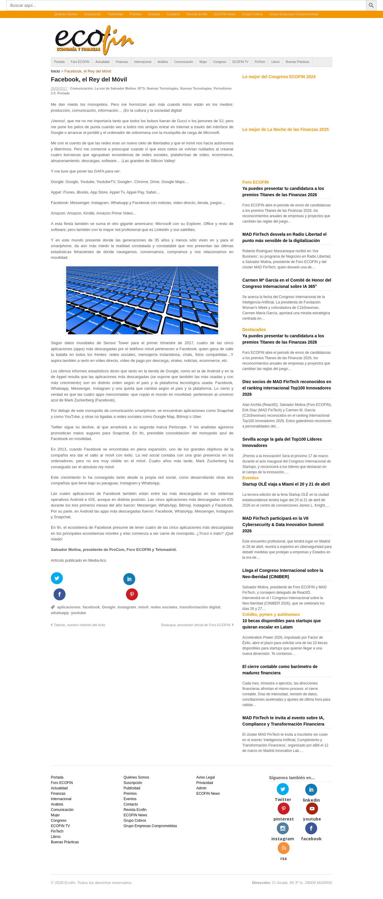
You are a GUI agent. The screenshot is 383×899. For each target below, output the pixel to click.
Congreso (219, 62)
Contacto (173, 14)
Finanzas (122, 62)
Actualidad (102, 62)
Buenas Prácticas (297, 62)
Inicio (55, 71)
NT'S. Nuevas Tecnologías (158, 88)
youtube (78, 597)
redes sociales (164, 592)
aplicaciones (68, 592)
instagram (127, 592)
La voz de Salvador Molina (115, 88)
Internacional (142, 62)
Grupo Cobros (252, 14)
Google (108, 592)
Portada (59, 62)
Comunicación (183, 62)
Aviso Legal (205, 777)
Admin (201, 788)
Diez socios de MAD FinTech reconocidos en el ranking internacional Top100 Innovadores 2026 (286, 388)
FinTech (260, 62)
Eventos (154, 14)
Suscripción (92, 14)
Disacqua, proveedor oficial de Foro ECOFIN (195, 609)
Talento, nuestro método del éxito (79, 609)
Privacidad (204, 783)
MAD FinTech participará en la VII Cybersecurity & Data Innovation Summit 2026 (283, 524)
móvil (143, 592)
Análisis (163, 62)
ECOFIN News (224, 14)
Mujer (203, 62)
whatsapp (60, 597)
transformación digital (200, 592)
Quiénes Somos (65, 14)
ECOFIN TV (240, 62)
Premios (136, 14)
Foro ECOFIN (80, 62)
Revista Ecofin (196, 14)
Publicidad (115, 14)
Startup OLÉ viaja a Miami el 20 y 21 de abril (286, 484)
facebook (91, 592)
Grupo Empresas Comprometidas (294, 14)
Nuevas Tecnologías (196, 88)
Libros (275, 62)
